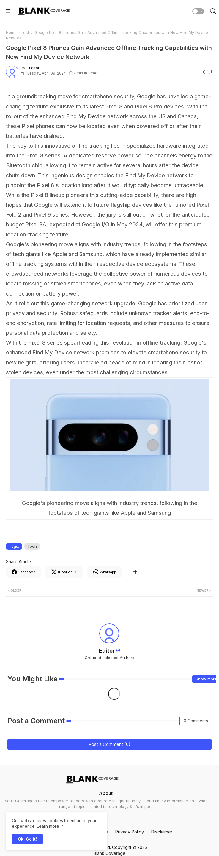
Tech (25, 32)
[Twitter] (64, 572)
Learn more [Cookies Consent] (48, 826)
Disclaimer (161, 832)
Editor (107, 650)
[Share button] (135, 572)
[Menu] (8, 11)
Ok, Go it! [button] (27, 838)
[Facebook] (23, 572)
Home (11, 32)
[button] (198, 11)
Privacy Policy (129, 832)
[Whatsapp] (104, 572)
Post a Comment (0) (109, 744)
